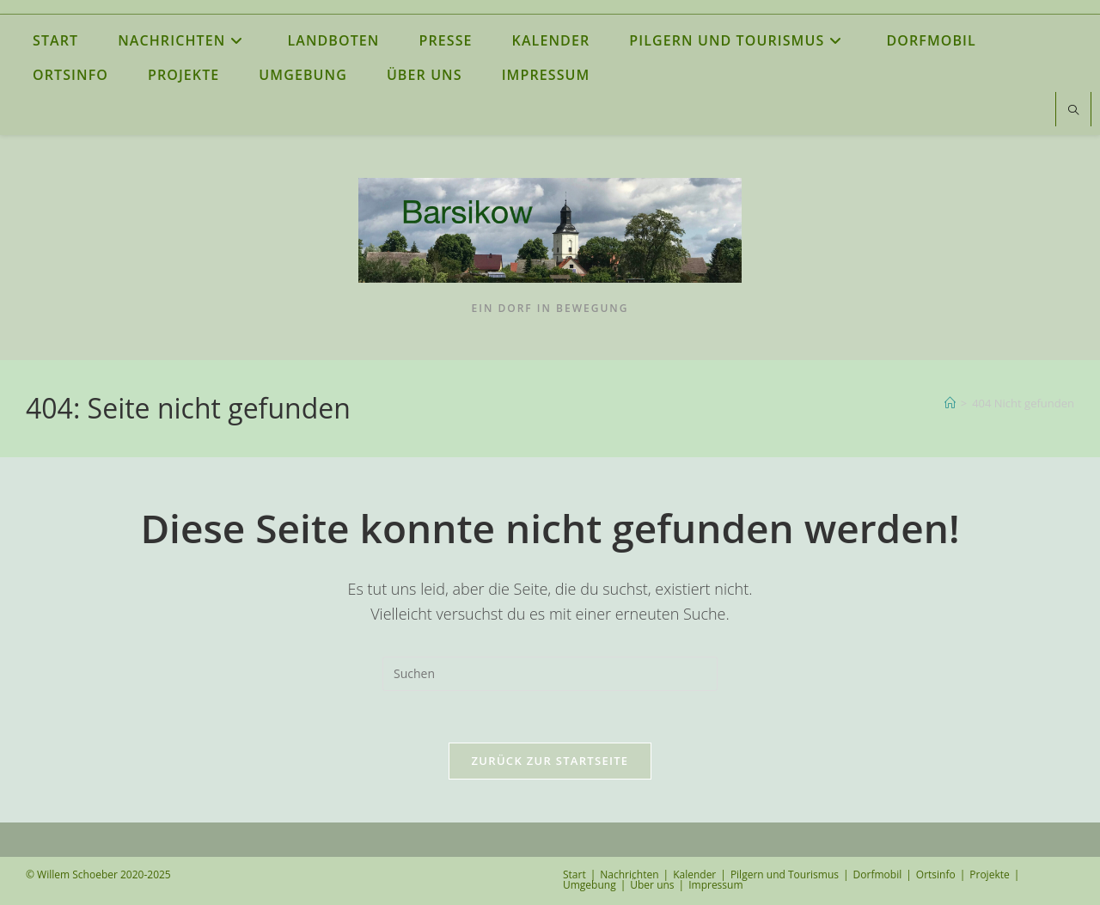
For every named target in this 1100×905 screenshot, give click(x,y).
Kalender (694, 874)
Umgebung (589, 884)
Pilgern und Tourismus (784, 874)
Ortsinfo (936, 874)
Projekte (989, 874)
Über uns (652, 884)
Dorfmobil (877, 874)
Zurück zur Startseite (550, 760)
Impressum (715, 884)
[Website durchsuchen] (1073, 110)
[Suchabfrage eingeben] (550, 674)
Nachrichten (629, 874)
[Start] (950, 403)
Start (574, 874)
